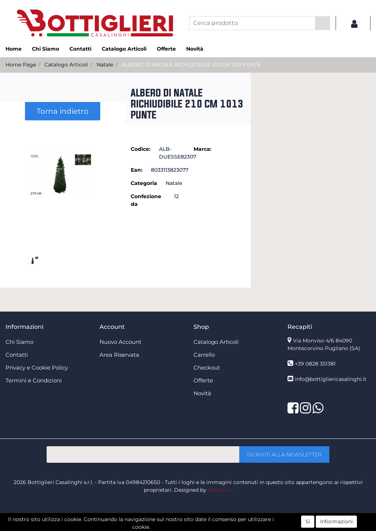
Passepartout (204, 527)
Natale (105, 64)
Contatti (80, 49)
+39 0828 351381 (315, 363)
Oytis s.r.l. (220, 490)
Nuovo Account (120, 341)
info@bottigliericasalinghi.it (330, 379)
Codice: (141, 149)
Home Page (21, 64)
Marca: (203, 149)
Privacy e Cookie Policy (37, 367)
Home (14, 49)
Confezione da (146, 200)
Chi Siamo (45, 49)
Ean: (136, 170)
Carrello (204, 354)
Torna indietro (62, 111)
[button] (322, 23)
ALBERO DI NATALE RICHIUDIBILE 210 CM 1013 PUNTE (191, 64)
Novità (194, 49)
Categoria (144, 183)
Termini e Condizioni (34, 380)
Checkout (207, 367)
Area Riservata (119, 354)
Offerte (166, 49)
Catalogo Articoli (124, 49)
